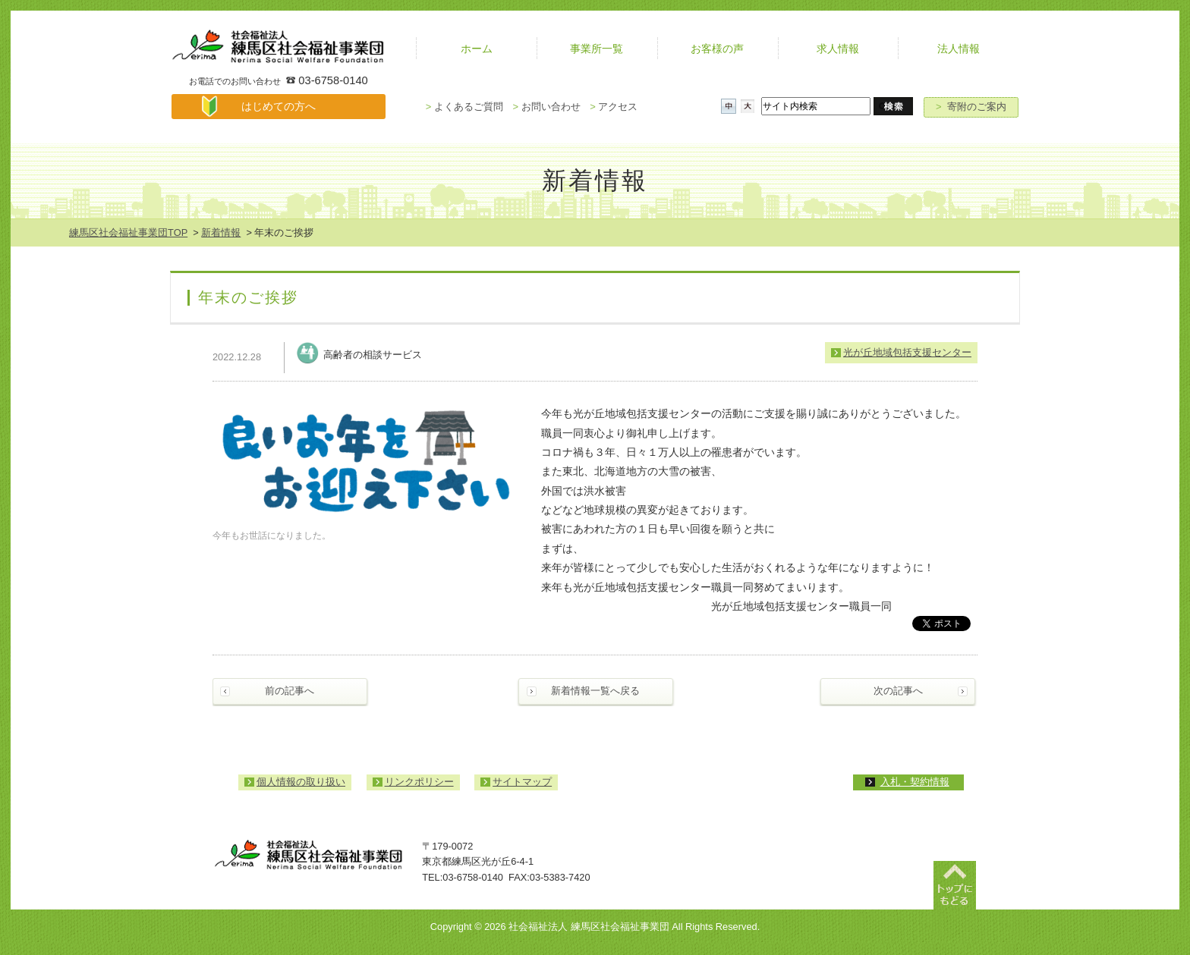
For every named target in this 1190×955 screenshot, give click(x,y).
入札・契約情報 (914, 781)
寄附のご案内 (971, 106)
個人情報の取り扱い (301, 781)
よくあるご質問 (464, 106)
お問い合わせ (546, 106)
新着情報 (221, 232)
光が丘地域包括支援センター (907, 352)
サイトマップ (522, 781)
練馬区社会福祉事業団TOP (128, 232)
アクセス (614, 106)
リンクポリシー (419, 781)
